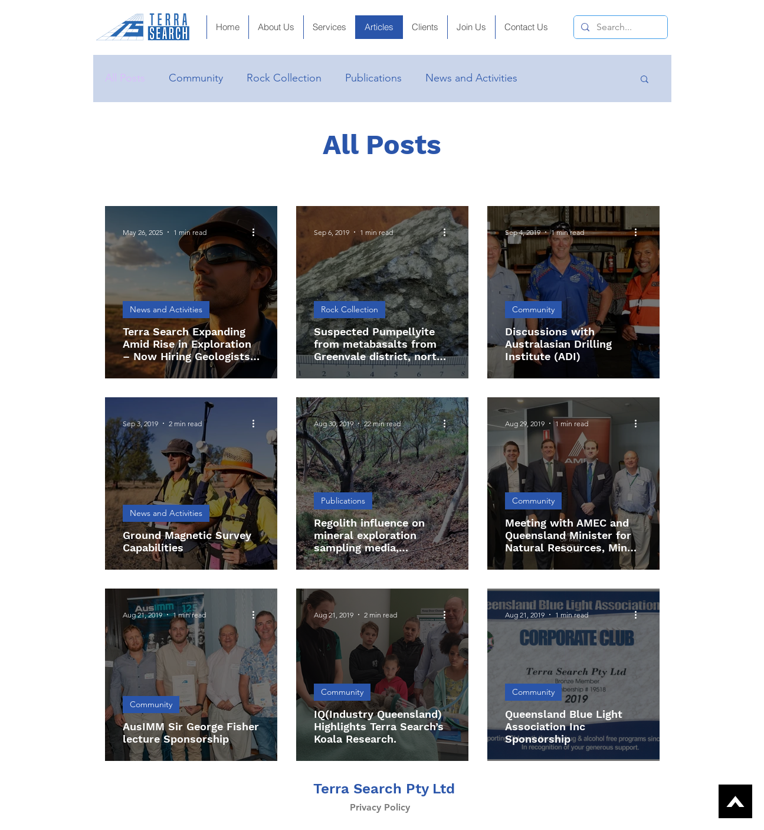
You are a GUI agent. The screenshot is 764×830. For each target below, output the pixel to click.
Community (196, 77)
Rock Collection (284, 77)
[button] (471, 27)
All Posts (125, 77)
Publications (373, 77)
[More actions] (258, 232)
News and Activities (471, 77)
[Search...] (619, 27)
